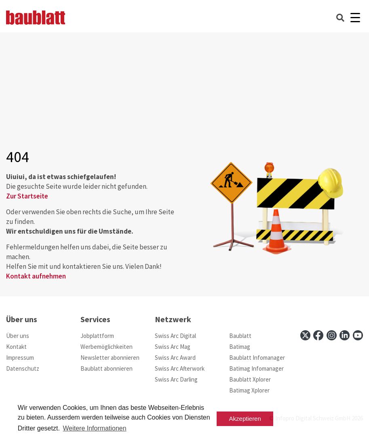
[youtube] (358, 335)
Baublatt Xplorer (250, 379)
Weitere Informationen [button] (94, 428)
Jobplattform (97, 336)
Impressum (20, 357)
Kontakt (16, 346)
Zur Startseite (27, 196)
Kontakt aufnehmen (36, 276)
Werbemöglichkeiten (106, 346)
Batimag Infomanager (256, 368)
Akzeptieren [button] (245, 418)
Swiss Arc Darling (176, 379)
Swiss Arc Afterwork (180, 368)
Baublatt (240, 336)
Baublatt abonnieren (106, 368)
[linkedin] (344, 335)
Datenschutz (22, 368)
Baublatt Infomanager (257, 357)
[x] (305, 335)
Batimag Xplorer (249, 390)
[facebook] (318, 335)
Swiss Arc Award (175, 357)
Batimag (239, 346)
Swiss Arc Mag (172, 346)
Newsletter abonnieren (109, 357)
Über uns (17, 336)
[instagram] (332, 335)
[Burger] (355, 17)
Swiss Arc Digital (175, 336)
